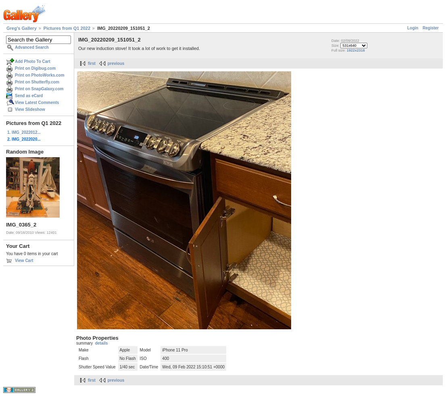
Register (431, 28)
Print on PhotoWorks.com (40, 75)
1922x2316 (356, 50)
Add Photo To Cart (32, 61)
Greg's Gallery (21, 28)
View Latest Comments (37, 102)
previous (116, 63)
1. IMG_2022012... (24, 132)
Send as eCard (29, 96)
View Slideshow (30, 109)
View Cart (24, 260)
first (92, 63)
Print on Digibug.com (35, 68)
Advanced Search (32, 47)
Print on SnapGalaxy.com (39, 89)
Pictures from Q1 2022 (67, 28)
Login (412, 28)
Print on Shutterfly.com (37, 82)
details (101, 343)
